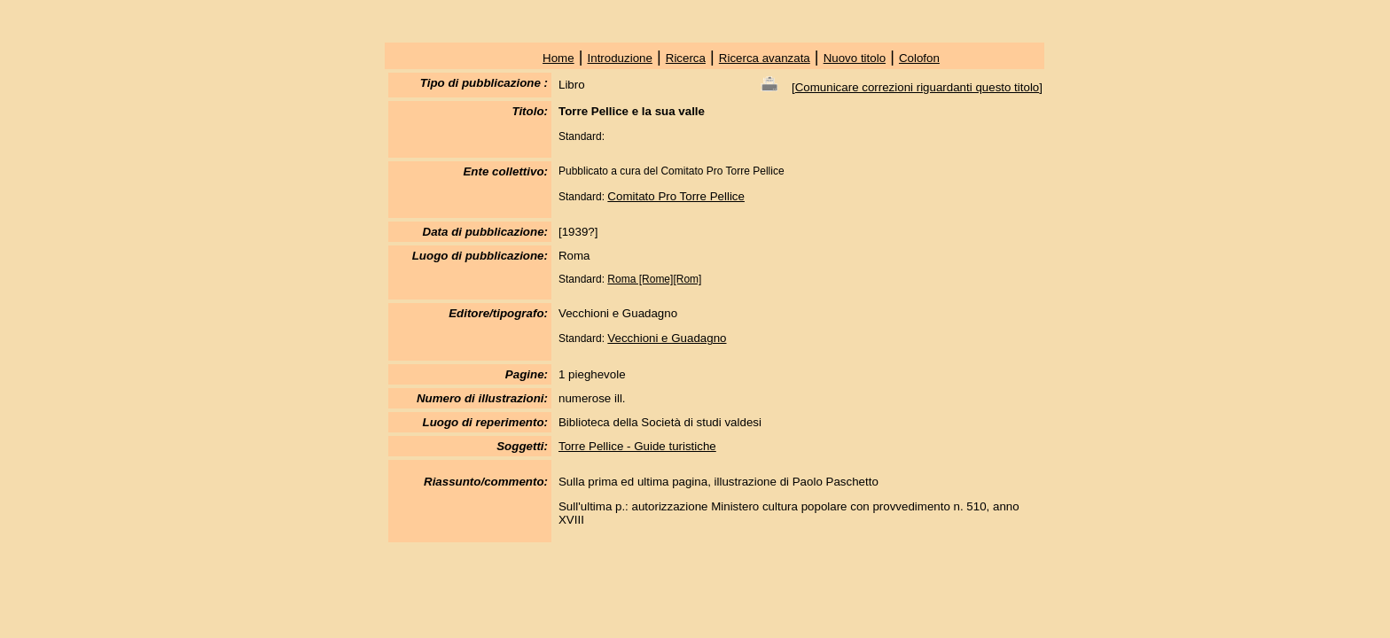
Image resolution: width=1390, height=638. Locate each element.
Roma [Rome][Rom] (654, 279)
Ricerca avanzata (764, 58)
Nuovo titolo (855, 58)
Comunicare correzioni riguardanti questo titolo (917, 87)
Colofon (919, 58)
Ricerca (686, 58)
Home (558, 58)
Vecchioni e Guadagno (666, 338)
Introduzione (620, 58)
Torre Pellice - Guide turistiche (637, 446)
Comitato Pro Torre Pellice (676, 196)
